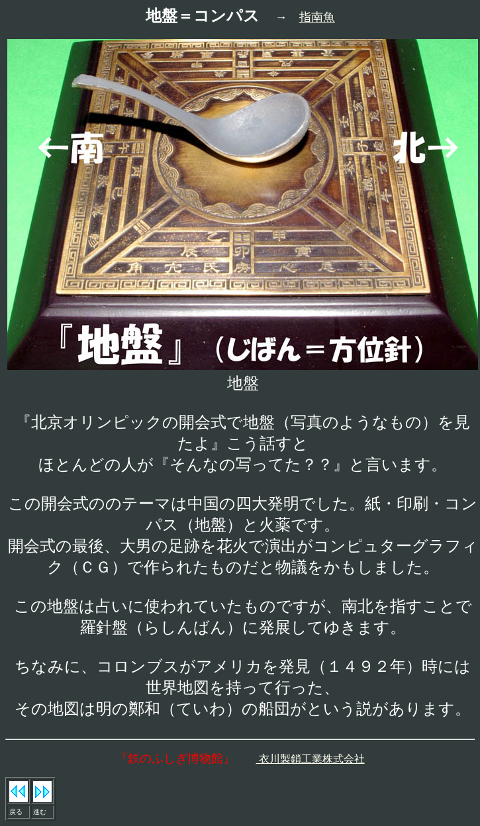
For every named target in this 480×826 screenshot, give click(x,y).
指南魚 (317, 17)
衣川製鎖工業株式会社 (310, 758)
